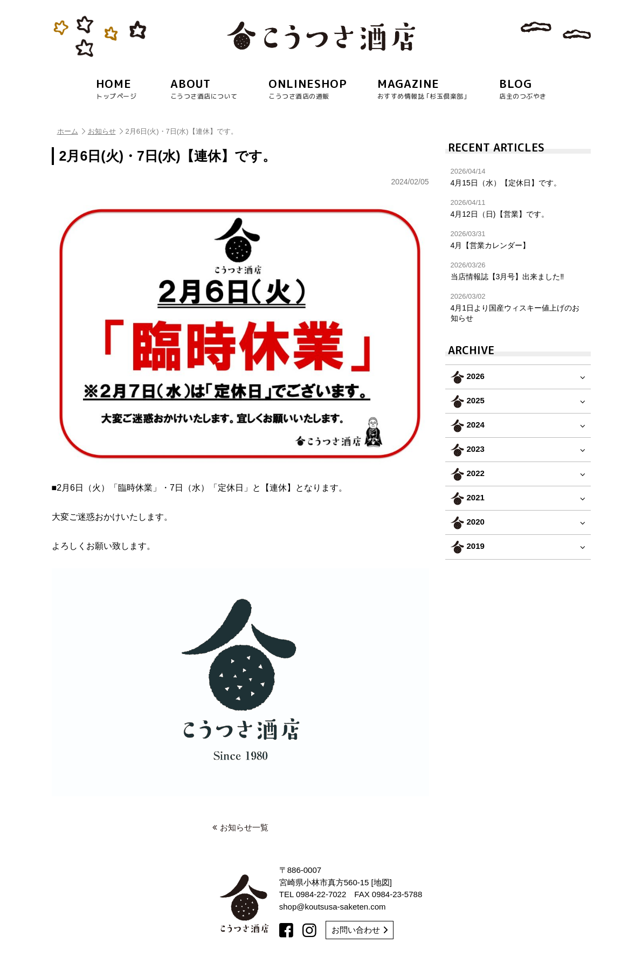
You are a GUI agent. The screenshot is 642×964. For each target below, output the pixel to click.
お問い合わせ (360, 929)
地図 (382, 882)
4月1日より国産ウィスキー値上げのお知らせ (518, 307)
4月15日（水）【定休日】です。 (518, 177)
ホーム (71, 131)
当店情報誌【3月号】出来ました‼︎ (518, 271)
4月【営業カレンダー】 (518, 240)
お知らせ (105, 131)
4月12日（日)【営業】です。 (518, 208)
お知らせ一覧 (240, 827)
